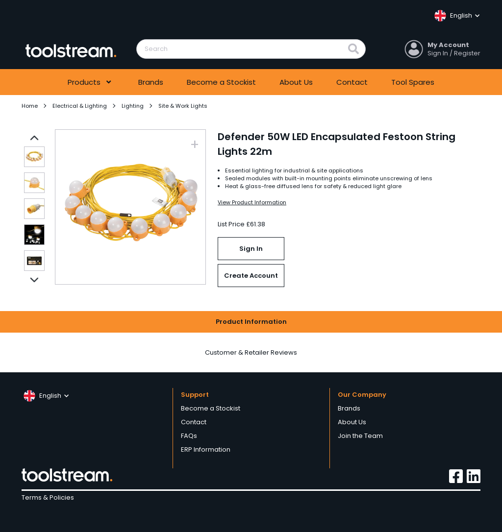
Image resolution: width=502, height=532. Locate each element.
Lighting (133, 106)
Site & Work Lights (182, 106)
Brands (150, 82)
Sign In (251, 248)
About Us (296, 82)
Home (30, 106)
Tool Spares (412, 82)
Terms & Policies (48, 497)
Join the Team (360, 435)
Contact (352, 82)
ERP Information (205, 449)
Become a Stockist (221, 82)
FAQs (189, 435)
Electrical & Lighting (79, 106)
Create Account (251, 275)
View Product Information (252, 202)
